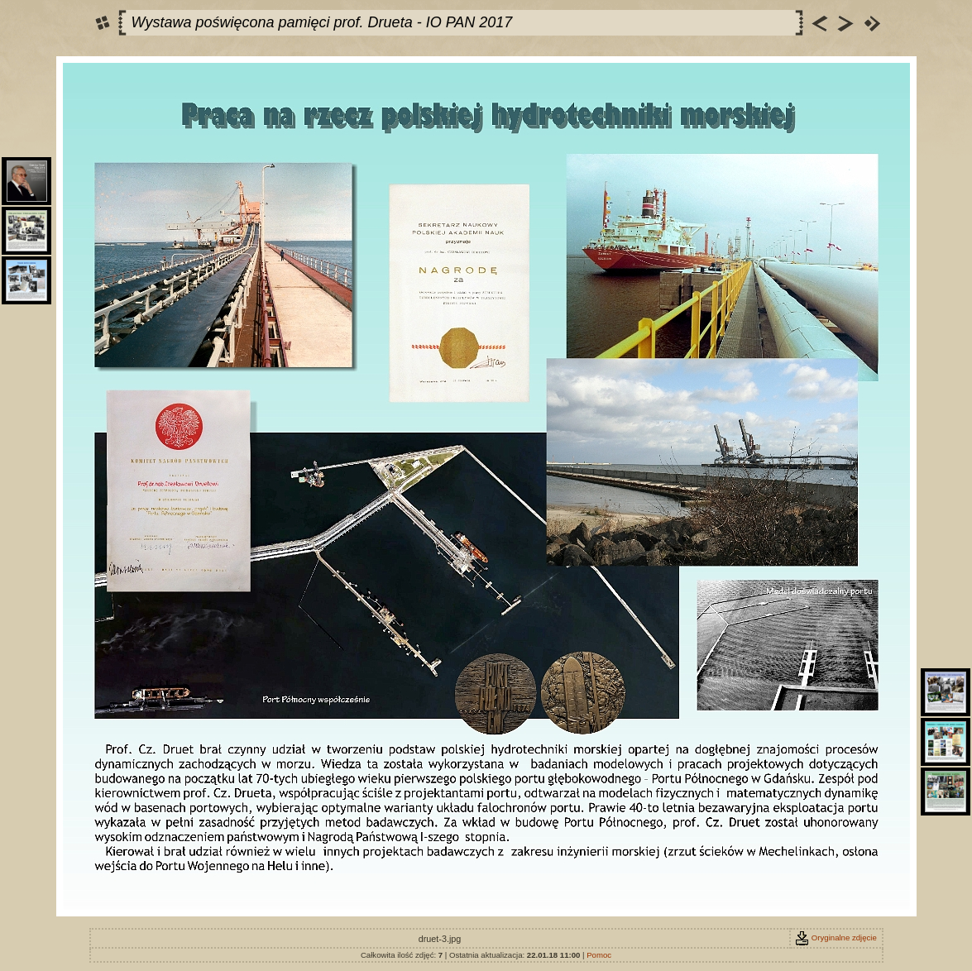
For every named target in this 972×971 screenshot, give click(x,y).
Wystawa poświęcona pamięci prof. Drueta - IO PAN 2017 (322, 22)
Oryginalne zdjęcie (836, 937)
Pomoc (599, 954)
